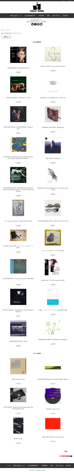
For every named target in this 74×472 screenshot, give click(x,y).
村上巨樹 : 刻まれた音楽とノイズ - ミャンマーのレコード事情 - (18, 246)
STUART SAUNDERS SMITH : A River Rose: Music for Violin (52, 221)
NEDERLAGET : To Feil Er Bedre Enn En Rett (52, 280)
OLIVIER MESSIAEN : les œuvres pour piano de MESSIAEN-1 (18, 279)
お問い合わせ (56, 15)
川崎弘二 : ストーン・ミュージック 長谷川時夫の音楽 (53, 310)
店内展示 (65, 15)
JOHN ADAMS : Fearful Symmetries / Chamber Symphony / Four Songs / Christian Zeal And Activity (18, 157)
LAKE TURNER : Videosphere (52, 158)
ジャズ (7, 30)
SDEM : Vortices (18, 438)
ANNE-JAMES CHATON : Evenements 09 (52, 437)
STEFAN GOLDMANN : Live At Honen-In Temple (18, 97)
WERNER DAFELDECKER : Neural (18, 341)
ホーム (63, 1)
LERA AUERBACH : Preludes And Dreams (18, 68)
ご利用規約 (41, 15)
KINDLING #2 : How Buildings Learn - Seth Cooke (53, 97)
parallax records (41, 470)
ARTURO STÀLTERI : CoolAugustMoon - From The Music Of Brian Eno (18, 310)
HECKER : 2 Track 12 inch (52, 409)
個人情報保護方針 (30, 15)
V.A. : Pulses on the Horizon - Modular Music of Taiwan (18, 221)
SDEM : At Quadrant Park (18, 379)
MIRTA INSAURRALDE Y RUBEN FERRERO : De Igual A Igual (18, 127)
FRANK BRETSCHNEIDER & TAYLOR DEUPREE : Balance (53, 379)
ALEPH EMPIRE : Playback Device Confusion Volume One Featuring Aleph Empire (18, 408)
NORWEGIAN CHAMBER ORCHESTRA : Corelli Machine (53, 339)
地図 (48, 15)
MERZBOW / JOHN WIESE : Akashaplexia (53, 127)
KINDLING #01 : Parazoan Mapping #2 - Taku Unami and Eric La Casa (52, 188)
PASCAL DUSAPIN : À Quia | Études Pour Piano (53, 66)
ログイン (70, 1)
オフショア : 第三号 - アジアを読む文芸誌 (53, 250)
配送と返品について (16, 15)
